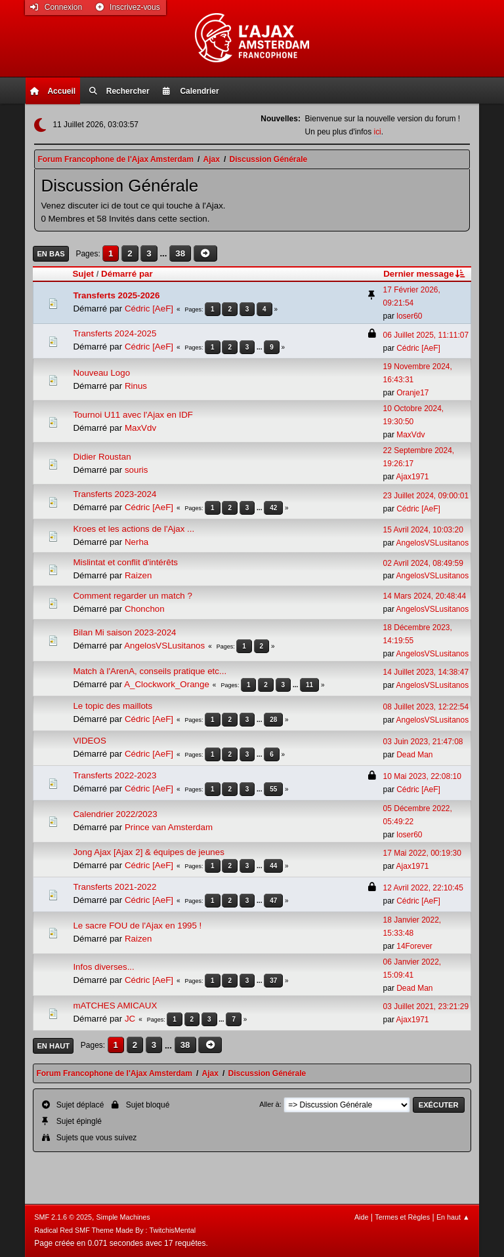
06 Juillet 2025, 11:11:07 (426, 335)
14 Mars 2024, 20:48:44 (425, 596)
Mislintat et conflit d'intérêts (125, 562)
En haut (53, 1046)
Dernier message (425, 274)
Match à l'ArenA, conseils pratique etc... (149, 671)
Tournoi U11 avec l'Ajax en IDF (133, 415)
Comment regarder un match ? (132, 596)
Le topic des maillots (112, 706)
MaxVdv (140, 428)
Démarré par (127, 274)
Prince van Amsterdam (169, 827)
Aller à (269, 1104)
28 (273, 719)
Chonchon (145, 609)
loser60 (409, 316)
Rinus (136, 386)
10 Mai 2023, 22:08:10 (422, 776)
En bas (50, 254)
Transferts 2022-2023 (114, 775)
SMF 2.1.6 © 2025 (63, 1217)
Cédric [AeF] (149, 308)
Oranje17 (412, 392)
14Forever (414, 946)
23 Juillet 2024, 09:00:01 (426, 495)
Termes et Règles (402, 1217)
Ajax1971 (412, 476)
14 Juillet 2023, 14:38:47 (426, 672)
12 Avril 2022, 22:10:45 (423, 887)
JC (130, 1019)
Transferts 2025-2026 (116, 295)
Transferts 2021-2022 (114, 887)
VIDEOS (89, 741)
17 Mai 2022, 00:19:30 (422, 853)
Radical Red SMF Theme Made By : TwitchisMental (115, 1230)
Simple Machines (123, 1217)
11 (309, 684)
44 (273, 865)
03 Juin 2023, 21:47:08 (423, 741)
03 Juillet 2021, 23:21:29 (426, 1006)
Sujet (83, 274)
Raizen (138, 575)
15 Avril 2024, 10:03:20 (423, 529)
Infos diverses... (103, 967)
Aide (361, 1217)
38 (180, 253)
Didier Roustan (102, 457)
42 (273, 507)
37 (273, 980)
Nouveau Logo (101, 373)
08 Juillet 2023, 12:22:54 (426, 706)
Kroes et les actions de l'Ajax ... (133, 529)
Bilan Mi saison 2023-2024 (124, 632)
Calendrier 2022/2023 (115, 814)
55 (273, 789)
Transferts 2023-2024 (114, 494)
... (164, 253)
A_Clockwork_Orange (166, 684)
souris (136, 470)
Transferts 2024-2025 (114, 333)
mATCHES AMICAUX (115, 1005)
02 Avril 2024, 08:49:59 (423, 563)
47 (273, 900)
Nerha (136, 542)
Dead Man (414, 754)
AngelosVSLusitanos (432, 543)
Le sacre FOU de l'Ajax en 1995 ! (137, 925)
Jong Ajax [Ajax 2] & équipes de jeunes (148, 852)
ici (377, 131)
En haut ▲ (453, 1217)
